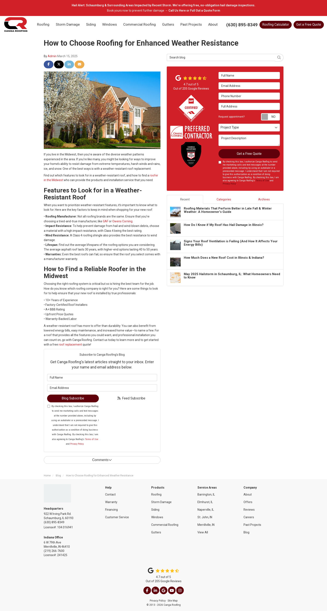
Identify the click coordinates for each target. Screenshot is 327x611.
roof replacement (70, 344)
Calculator (275, 25)
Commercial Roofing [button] (139, 24)
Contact (110, 494)
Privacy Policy (76, 444)
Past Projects (252, 524)
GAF (106, 221)
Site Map (172, 600)
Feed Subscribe (131, 398)
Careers (249, 517)
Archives (264, 199)
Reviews (249, 509)
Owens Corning (122, 221)
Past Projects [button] (191, 24)
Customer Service (117, 517)
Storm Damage (161, 502)
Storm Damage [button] (68, 24)
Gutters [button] (168, 24)
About (248, 494)
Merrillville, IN (205, 524)
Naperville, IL (205, 509)
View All (202, 532)
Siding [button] (91, 24)
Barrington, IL (206, 494)
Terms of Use (91, 439)
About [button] (213, 24)
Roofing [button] (43, 24)
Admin (52, 56)
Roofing (156, 494)
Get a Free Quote (308, 25)
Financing (111, 509)
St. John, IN (204, 517)
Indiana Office (53, 537)
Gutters (156, 532)
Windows (157, 517)
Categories (224, 199)
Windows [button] (109, 24)
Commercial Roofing (164, 524)
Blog (246, 532)
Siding (155, 509)
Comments (102, 460)
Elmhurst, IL (205, 502)
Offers (248, 502)
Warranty (111, 502)
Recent (185, 199)
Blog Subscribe (73, 398)
